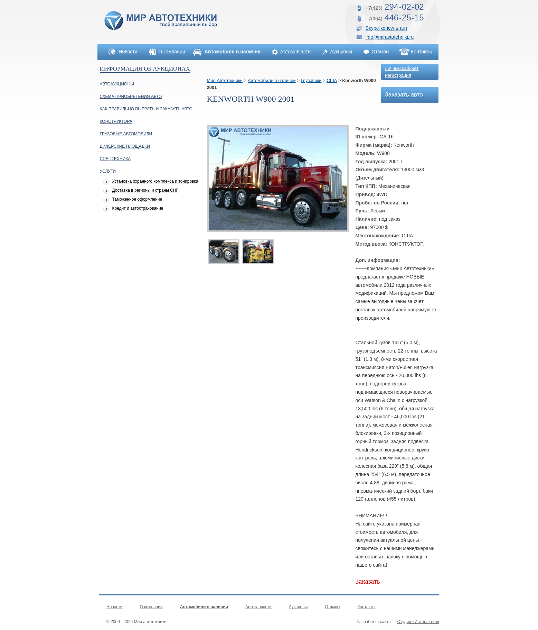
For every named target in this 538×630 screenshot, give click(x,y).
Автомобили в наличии (272, 80)
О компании (171, 51)
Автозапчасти (295, 51)
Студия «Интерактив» (418, 621)
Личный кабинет (402, 68)
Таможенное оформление (137, 199)
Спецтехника (115, 158)
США (332, 80)
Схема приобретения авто (131, 96)
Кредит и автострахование (137, 208)
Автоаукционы (117, 84)
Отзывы (380, 51)
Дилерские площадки (125, 146)
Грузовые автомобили (126, 133)
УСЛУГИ (108, 171)
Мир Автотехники (225, 80)
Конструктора (116, 121)
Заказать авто (404, 94)
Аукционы (341, 51)
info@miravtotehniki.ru (390, 37)
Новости (128, 51)
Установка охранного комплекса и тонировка (155, 181)
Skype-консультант (387, 28)
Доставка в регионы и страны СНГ (145, 190)
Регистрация (398, 75)
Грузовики (311, 80)
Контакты (421, 51)
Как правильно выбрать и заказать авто (146, 109)
